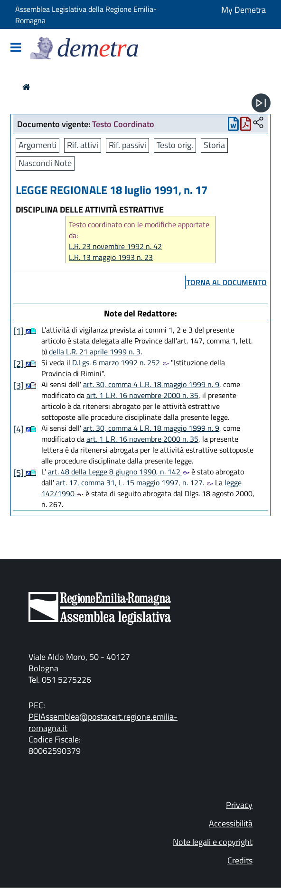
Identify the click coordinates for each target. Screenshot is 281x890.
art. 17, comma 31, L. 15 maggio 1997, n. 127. (134, 482)
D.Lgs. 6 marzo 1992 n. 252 (120, 362)
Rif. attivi (82, 145)
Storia (214, 145)
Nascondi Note (45, 163)
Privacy (239, 804)
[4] (19, 429)
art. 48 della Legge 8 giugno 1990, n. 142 (118, 471)
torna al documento (227, 282)
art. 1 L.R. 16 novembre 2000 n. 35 (142, 395)
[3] (19, 385)
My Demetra (243, 9)
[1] (19, 330)
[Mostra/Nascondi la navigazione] (15, 48)
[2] (19, 363)
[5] (19, 472)
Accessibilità (231, 823)
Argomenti (37, 145)
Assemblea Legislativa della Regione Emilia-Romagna (86, 14)
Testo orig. (175, 145)
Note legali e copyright (213, 841)
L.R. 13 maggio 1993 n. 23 (111, 257)
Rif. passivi (127, 145)
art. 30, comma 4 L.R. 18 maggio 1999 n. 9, (152, 384)
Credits (240, 860)
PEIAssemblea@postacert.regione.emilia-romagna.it (103, 722)
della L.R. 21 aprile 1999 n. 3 (94, 351)
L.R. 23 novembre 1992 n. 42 (115, 246)
